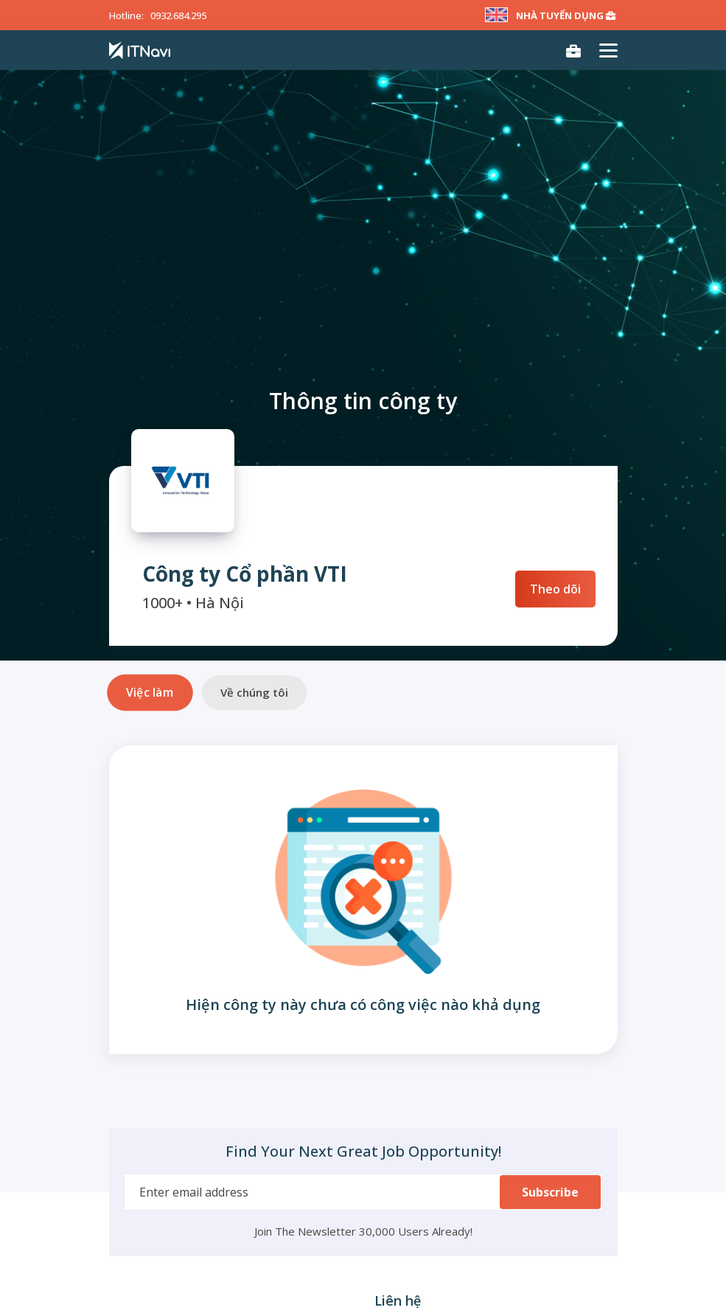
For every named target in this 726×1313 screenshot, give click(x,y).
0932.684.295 (178, 15)
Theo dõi (555, 589)
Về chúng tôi (254, 692)
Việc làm (149, 692)
